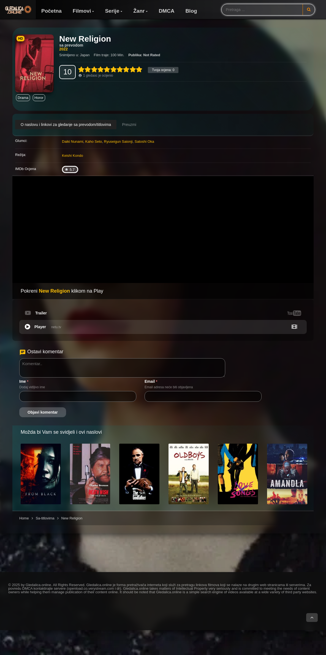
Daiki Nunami (72, 141)
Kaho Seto (93, 141)
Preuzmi (129, 124)
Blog (191, 11)
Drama (23, 98)
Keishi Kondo (72, 155)
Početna (51, 11)
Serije (112, 11)
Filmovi (82, 11)
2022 (63, 49)
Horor (39, 98)
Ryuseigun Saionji (118, 141)
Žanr (139, 11)
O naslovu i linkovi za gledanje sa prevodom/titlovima (66, 124)
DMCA (166, 11)
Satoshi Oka (144, 141)
